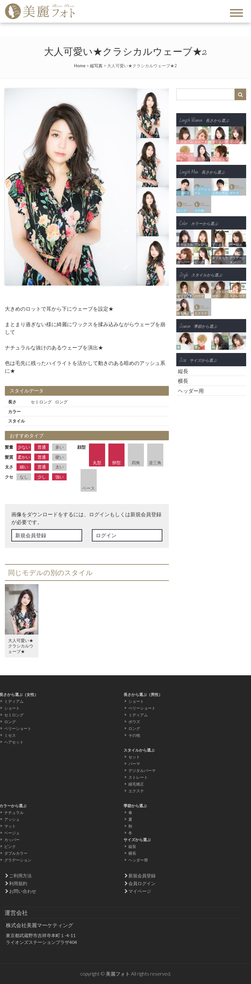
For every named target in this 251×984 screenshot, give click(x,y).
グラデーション (17, 860)
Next (128, 187)
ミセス (10, 735)
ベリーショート (17, 728)
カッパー (12, 839)
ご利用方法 (20, 875)
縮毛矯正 (136, 784)
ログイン (106, 535)
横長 (183, 381)
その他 (134, 735)
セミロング (14, 714)
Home (79, 65)
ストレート (138, 777)
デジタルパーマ (142, 770)
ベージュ (12, 832)
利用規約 (18, 883)
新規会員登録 (30, 535)
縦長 (183, 371)
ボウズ (134, 721)
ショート (12, 708)
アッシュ (12, 819)
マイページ (139, 891)
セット (134, 756)
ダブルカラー (15, 853)
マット (10, 826)
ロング (10, 721)
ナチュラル (14, 812)
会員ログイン (142, 883)
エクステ (136, 790)
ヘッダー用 (191, 391)
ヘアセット (14, 742)
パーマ (134, 763)
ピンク (10, 846)
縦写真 (96, 65)
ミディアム (14, 701)
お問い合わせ (22, 891)
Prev (13, 187)
